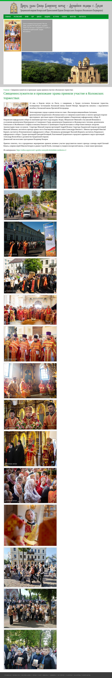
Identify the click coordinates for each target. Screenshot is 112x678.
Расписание (18, 17)
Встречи (56, 17)
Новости (16, 675)
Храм (26, 17)
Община (47, 17)
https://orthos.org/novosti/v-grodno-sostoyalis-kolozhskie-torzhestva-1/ (41, 150)
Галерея (64, 17)
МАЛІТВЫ (73, 17)
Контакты (82, 17)
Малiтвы (77, 675)
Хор (32, 17)
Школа (39, 17)
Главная (8, 17)
